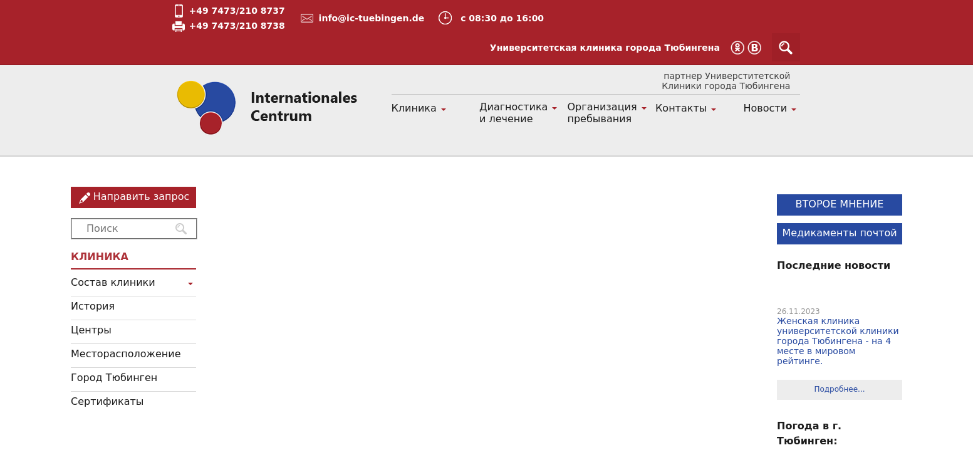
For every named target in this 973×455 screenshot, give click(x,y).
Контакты (681, 108)
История (93, 306)
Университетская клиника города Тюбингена (605, 48)
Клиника (414, 108)
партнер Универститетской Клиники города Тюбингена (726, 81)
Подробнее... (839, 389)
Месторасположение (126, 354)
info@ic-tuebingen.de (372, 18)
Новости (766, 108)
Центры (91, 330)
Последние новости (833, 265)
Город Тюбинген (114, 378)
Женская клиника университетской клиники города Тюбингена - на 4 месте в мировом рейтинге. (838, 341)
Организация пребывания (602, 113)
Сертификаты (107, 401)
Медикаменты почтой (839, 233)
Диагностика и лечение (513, 113)
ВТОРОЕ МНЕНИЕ (840, 204)
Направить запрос (141, 196)
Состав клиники (113, 282)
